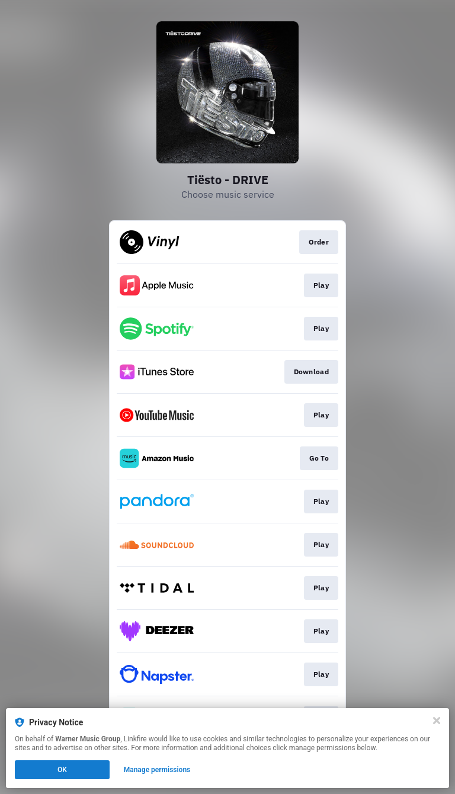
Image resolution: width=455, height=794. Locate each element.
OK (62, 770)
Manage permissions (157, 770)
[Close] (436, 720)
